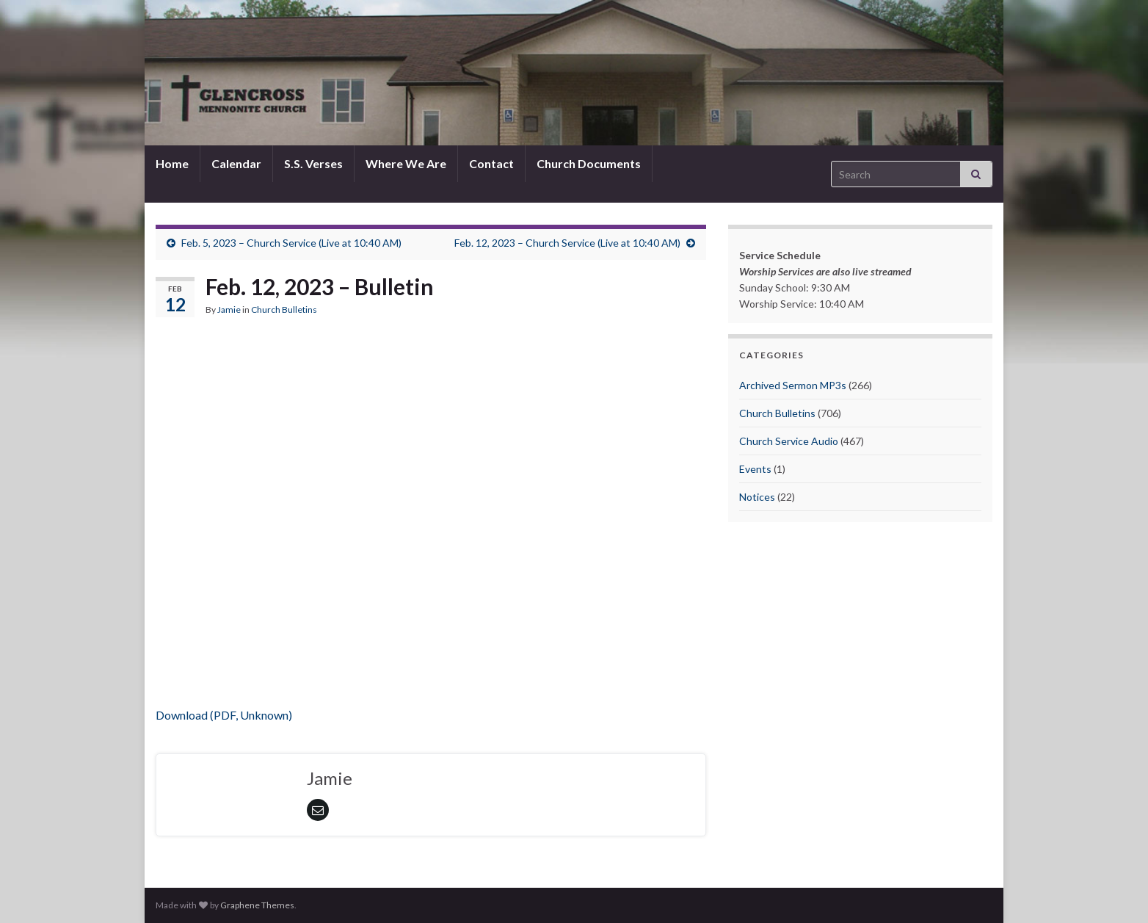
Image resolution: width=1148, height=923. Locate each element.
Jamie (229, 309)
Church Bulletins (284, 309)
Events (755, 469)
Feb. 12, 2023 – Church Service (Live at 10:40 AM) (567, 242)
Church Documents (589, 163)
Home (172, 163)
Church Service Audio (788, 441)
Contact (491, 163)
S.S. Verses (313, 163)
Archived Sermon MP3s (792, 385)
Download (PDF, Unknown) (224, 715)
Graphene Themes (257, 905)
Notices (757, 497)
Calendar (236, 163)
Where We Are (406, 163)
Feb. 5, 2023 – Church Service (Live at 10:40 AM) (291, 242)
